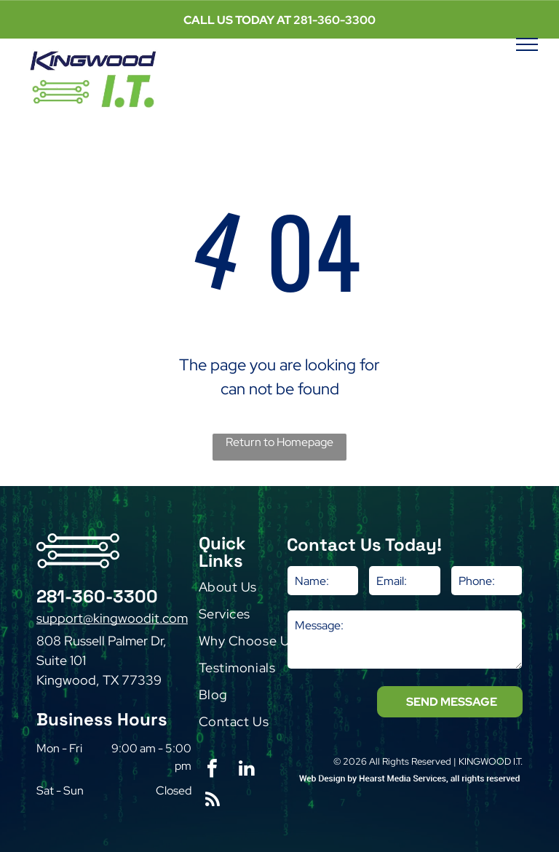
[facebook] (212, 770)
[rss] (212, 801)
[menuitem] (258, 590)
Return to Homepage (279, 442)
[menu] (527, 44)
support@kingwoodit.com (112, 618)
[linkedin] (247, 770)
